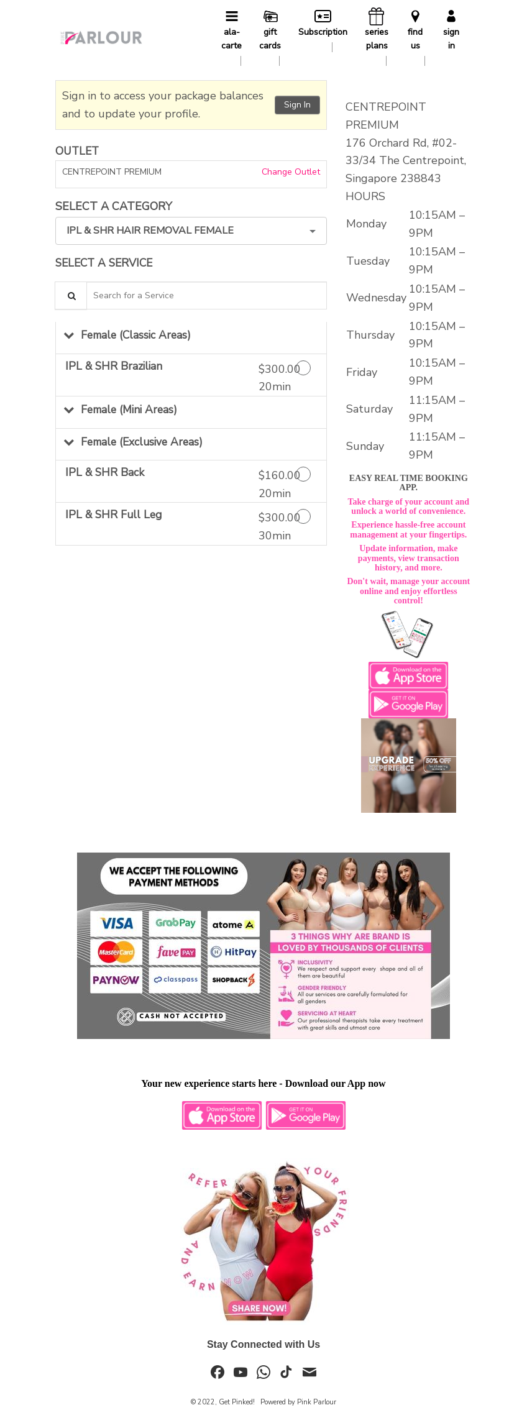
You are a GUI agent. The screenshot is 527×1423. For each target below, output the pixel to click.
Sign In (297, 105)
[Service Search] (71, 295)
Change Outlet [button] (289, 172)
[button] (191, 338)
